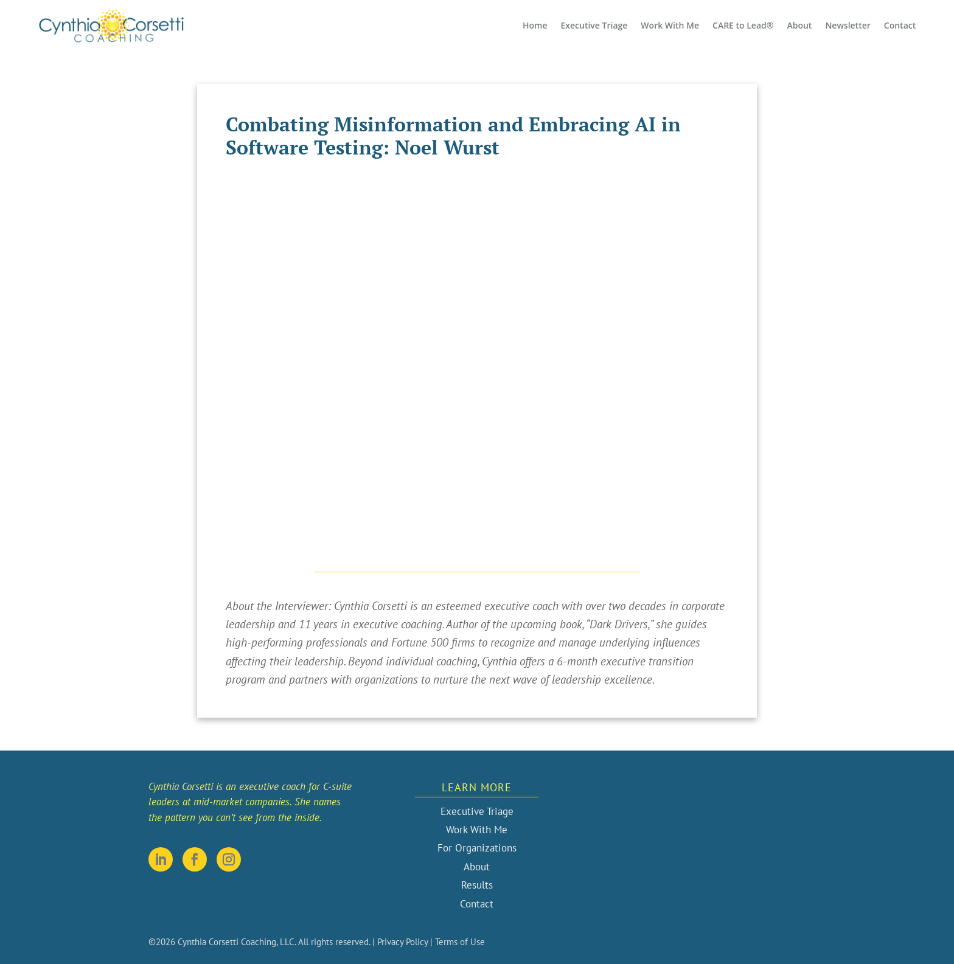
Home (535, 25)
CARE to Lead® (742, 25)
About (799, 25)
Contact (900, 25)
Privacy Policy (402, 942)
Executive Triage (593, 25)
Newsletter (847, 25)
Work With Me (670, 25)
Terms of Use (460, 942)
